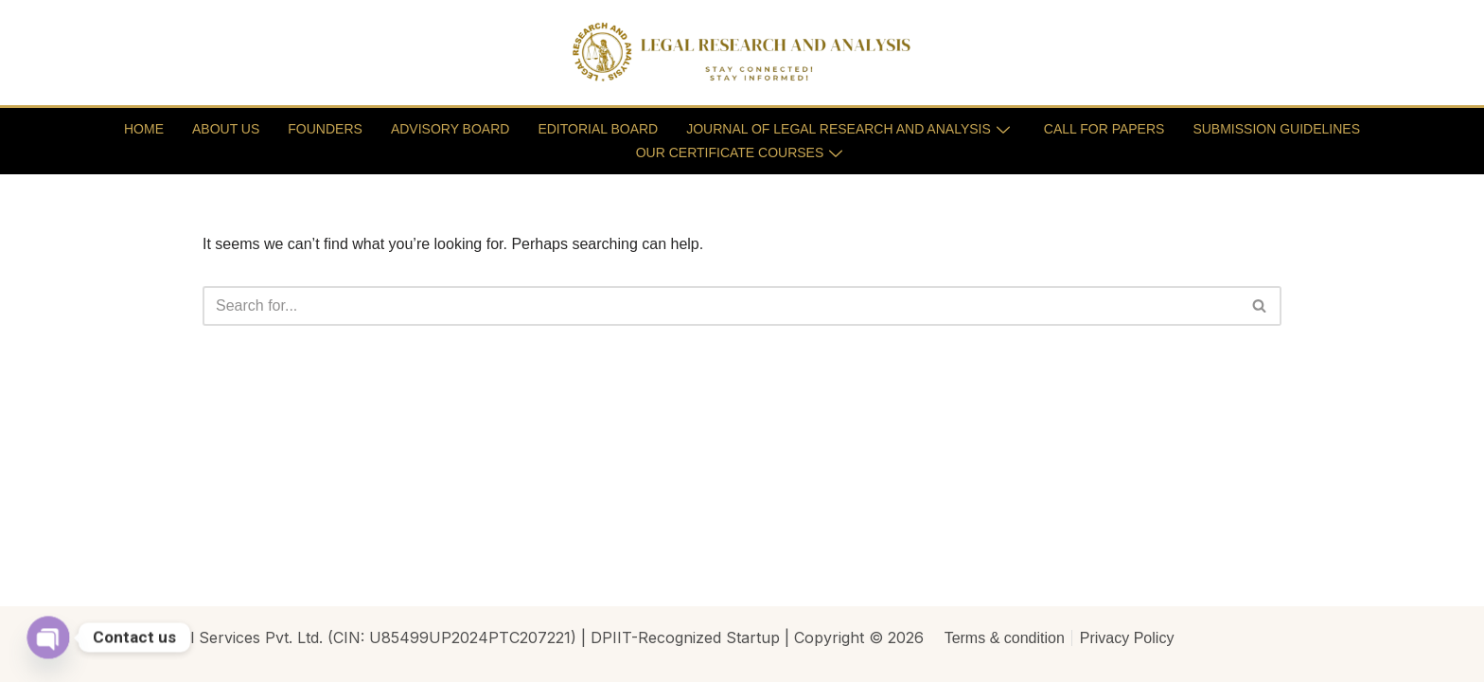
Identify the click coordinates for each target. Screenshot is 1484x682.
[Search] (721, 306)
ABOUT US (225, 128)
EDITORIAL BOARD (598, 128)
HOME (144, 128)
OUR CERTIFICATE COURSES (739, 152)
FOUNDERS (325, 128)
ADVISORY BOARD (450, 128)
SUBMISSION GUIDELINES (1276, 128)
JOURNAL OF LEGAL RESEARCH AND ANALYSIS (848, 128)
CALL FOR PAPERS (1104, 128)
